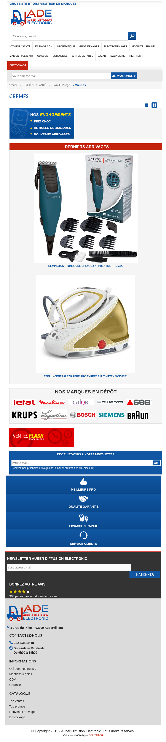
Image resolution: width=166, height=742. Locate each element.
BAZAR (102, 56)
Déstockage (18, 65)
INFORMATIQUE (66, 46)
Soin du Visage (61, 85)
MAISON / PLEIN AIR (21, 56)
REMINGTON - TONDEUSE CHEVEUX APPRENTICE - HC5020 (85, 266)
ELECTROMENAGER (115, 46)
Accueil (13, 85)
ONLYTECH (96, 735)
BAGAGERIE (117, 56)
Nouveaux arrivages (22, 712)
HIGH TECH (136, 56)
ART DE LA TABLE (82, 56)
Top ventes (16, 701)
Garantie (15, 685)
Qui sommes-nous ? (22, 668)
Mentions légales (20, 674)
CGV (12, 679)
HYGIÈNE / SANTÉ (20, 46)
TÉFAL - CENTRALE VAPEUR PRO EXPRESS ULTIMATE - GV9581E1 (86, 376)
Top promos (17, 706)
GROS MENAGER (89, 46)
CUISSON (42, 56)
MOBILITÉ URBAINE (143, 46)
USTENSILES (60, 56)
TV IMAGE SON (43, 46)
